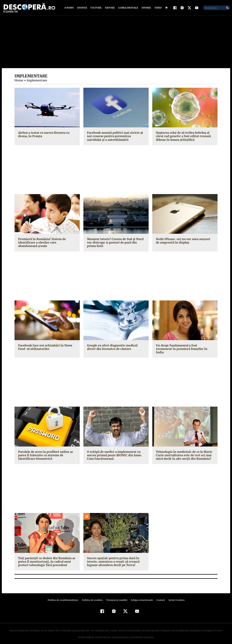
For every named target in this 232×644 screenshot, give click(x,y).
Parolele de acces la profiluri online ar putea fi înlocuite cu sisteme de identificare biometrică (45, 451)
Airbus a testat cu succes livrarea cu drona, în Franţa (43, 134)
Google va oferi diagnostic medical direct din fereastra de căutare (116, 347)
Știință (82, 7)
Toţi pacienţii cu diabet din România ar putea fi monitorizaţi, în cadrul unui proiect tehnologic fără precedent (45, 558)
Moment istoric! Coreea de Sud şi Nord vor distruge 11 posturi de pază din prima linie (116, 242)
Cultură (95, 7)
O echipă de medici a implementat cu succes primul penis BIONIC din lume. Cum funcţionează (114, 451)
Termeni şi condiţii (116, 596)
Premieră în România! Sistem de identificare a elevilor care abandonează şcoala (46, 242)
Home (18, 80)
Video (157, 7)
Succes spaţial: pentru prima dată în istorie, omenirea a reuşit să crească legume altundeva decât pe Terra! (112, 558)
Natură (109, 7)
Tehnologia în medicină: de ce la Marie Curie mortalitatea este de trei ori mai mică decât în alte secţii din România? (183, 451)
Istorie (145, 7)
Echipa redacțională (140, 596)
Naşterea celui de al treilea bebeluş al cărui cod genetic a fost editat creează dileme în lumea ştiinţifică (182, 136)
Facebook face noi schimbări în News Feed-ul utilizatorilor (44, 347)
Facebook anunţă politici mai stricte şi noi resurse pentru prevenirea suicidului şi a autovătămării (115, 136)
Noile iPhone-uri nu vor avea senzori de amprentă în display (184, 240)
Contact (159, 596)
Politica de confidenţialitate (64, 596)
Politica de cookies (92, 596)
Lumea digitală (127, 7)
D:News (69, 7)
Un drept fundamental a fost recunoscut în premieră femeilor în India (184, 347)
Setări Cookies (174, 596)
